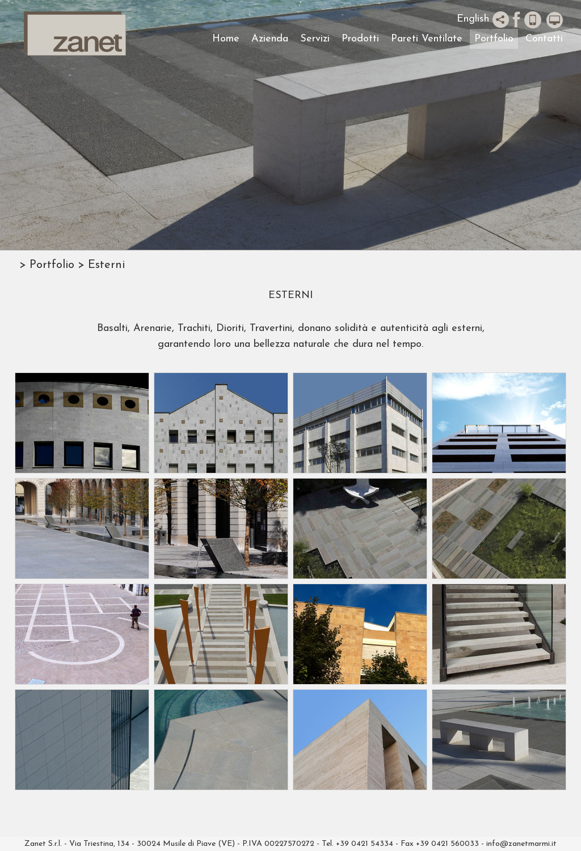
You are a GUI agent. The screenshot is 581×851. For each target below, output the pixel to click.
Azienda (269, 38)
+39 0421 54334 (364, 844)
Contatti (544, 38)
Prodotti (360, 38)
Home (225, 38)
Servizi (315, 38)
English (473, 19)
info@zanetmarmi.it (521, 844)
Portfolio (493, 38)
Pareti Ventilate (426, 38)
